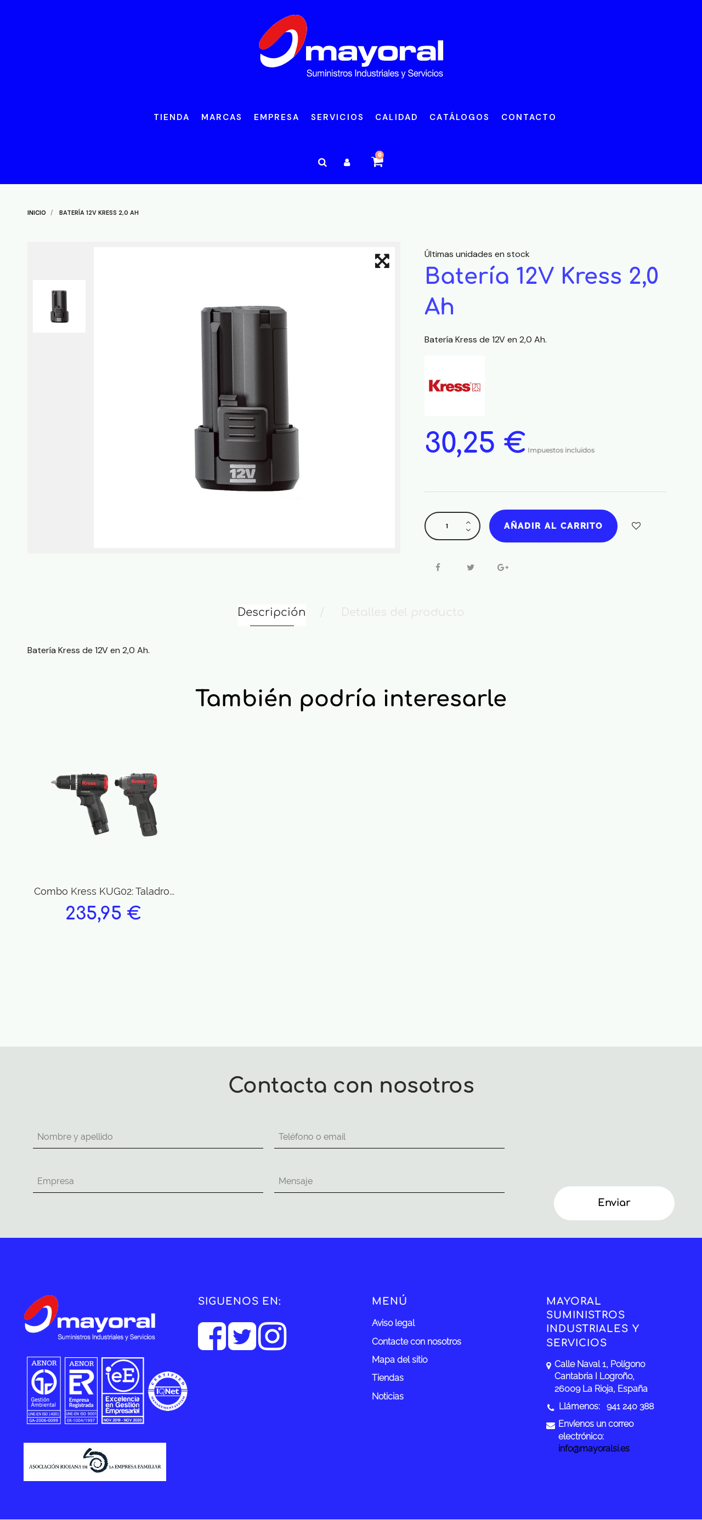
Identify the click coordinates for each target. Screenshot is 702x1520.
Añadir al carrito (553, 526)
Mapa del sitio (399, 1360)
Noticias (388, 1396)
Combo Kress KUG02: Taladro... (104, 891)
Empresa (277, 117)
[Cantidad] (447, 526)
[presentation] (604, 1147)
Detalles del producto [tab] (403, 612)
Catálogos (459, 117)
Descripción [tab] (271, 612)
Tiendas (388, 1378)
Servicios (337, 117)
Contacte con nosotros (416, 1341)
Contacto (529, 117)
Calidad (396, 117)
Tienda (172, 117)
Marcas (222, 117)
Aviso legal (393, 1323)
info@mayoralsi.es (594, 1448)
